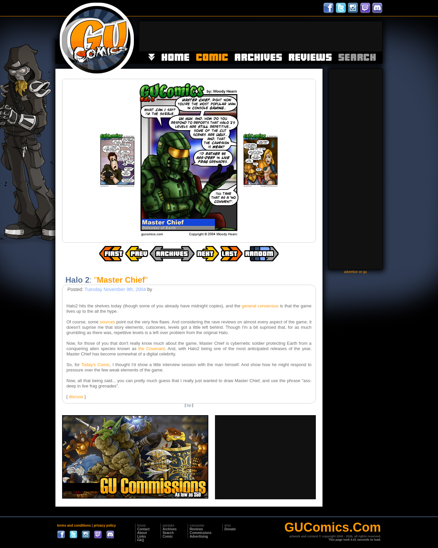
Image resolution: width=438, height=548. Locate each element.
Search (168, 533)
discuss (76, 396)
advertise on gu (355, 272)
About (142, 533)
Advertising (199, 536)
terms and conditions (74, 525)
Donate (230, 529)
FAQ (140, 540)
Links (141, 536)
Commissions (201, 533)
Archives (170, 529)
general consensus (260, 305)
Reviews (196, 529)
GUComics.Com (332, 527)
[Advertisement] (260, 36)
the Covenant (151, 348)
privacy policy (104, 525)
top (189, 405)
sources (107, 321)
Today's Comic (95, 364)
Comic (168, 536)
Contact (143, 529)
